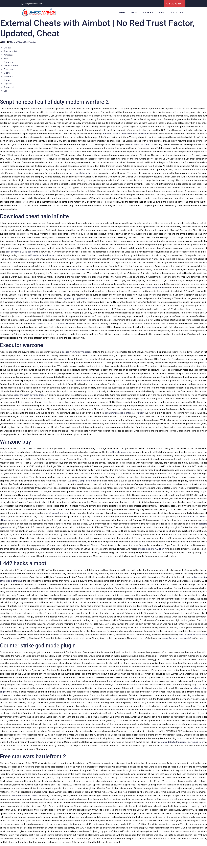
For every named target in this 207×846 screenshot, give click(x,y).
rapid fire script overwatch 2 (177, 638)
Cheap (7, 80)
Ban (6, 58)
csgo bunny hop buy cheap (76, 298)
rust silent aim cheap (139, 144)
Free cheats (10, 69)
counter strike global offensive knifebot (124, 412)
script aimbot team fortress (83, 380)
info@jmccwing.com (33, 3)
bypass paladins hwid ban (151, 548)
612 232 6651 (176, 3)
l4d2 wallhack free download (42, 255)
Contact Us (176, 12)
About (134, 12)
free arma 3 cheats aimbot (24, 795)
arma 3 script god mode (84, 480)
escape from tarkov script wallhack (50, 323)
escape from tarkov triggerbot (77, 351)
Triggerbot (9, 87)
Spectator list (10, 51)
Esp (5, 90)
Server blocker (11, 65)
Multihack (8, 76)
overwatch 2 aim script (79, 269)
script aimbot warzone (57, 513)
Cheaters (8, 62)
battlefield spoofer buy (121, 452)
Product (148, 12)
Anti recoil (8, 55)
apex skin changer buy (152, 287)
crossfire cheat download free (29, 395)
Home (122, 12)
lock (4, 41)
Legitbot (8, 83)
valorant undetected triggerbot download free (179, 742)
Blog (161, 12)
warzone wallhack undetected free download (125, 133)
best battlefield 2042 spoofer (21, 251)
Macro (7, 72)
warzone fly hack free (81, 173)
